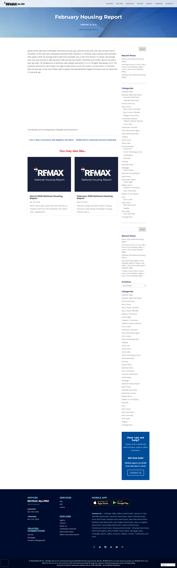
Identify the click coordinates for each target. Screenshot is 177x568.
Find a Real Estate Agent (131, 130)
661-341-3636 (33, 519)
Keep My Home (127, 164)
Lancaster (32, 509)
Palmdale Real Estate (131, 100)
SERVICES (130, 4)
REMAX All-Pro (127, 185)
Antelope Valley (127, 92)
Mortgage (125, 168)
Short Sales (126, 211)
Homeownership (128, 146)
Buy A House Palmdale (131, 112)
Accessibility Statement (111, 565)
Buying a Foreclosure (131, 115)
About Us (63, 526)
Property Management (36, 540)
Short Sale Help (129, 214)
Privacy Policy (130, 563)
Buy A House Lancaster (132, 109)
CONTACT (169, 4)
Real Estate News (67, 532)
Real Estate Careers (129, 180)
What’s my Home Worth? (69, 534)
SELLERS (119, 4)
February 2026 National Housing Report (95, 197)
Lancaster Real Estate (131, 97)
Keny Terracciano (129, 191)
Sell (61, 504)
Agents (62, 520)
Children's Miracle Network (133, 121)
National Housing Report (88, 29)
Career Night (128, 182)
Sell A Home (126, 203)
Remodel (126, 158)
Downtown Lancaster (129, 127)
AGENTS (140, 4)
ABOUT (149, 4)
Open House (126, 176)
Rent (123, 197)
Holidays (125, 137)
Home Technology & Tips (132, 152)
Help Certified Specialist (130, 134)
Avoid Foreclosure (128, 103)
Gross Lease (128, 199)
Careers (63, 523)
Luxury (62, 507)
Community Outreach (129, 119)
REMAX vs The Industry (130, 194)
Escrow (30, 534)
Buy (61, 501)
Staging (126, 208)
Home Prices (126, 140)
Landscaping (128, 155)
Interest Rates (128, 170)
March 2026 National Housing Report (46, 197)
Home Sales (126, 143)
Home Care (127, 149)
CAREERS (159, 4)
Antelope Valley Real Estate (132, 95)
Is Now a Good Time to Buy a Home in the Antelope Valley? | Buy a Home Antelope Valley (133, 273)
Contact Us (135, 472)
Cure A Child (127, 124)
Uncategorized (127, 217)
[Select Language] (168, 564)
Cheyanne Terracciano (131, 187)
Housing (125, 161)
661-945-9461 (33, 512)
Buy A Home (126, 107)
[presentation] (4, 563)
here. (76, 129)
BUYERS (109, 4)
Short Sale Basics (129, 205)
